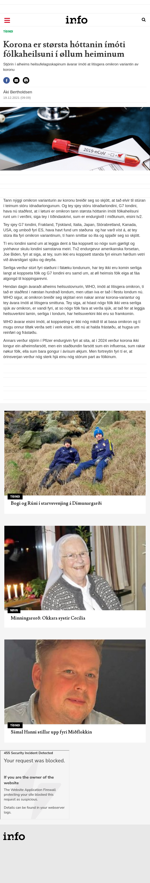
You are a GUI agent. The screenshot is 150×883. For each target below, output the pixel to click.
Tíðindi (8, 31)
